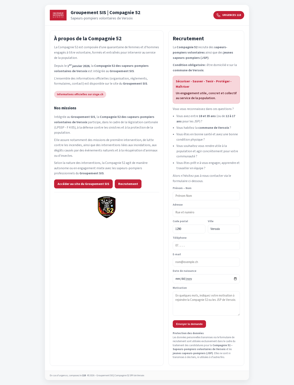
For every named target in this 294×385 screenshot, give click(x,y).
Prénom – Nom (182, 188)
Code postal (180, 221)
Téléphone (180, 238)
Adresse (178, 205)
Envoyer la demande (189, 324)
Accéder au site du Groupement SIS (83, 184)
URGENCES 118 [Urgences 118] (229, 15)
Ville (211, 221)
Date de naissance (184, 271)
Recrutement (128, 184)
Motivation (180, 288)
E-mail (177, 254)
